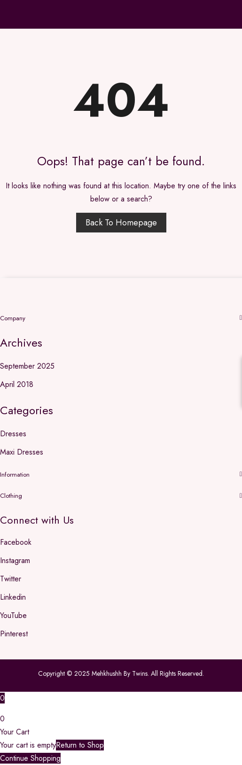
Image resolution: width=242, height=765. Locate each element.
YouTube (13, 615)
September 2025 (27, 366)
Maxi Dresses (21, 452)
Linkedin (13, 597)
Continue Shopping (30, 758)
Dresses (13, 433)
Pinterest (14, 633)
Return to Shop (80, 745)
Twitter (10, 578)
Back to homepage (121, 222)
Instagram (15, 560)
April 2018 (16, 384)
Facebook (15, 542)
